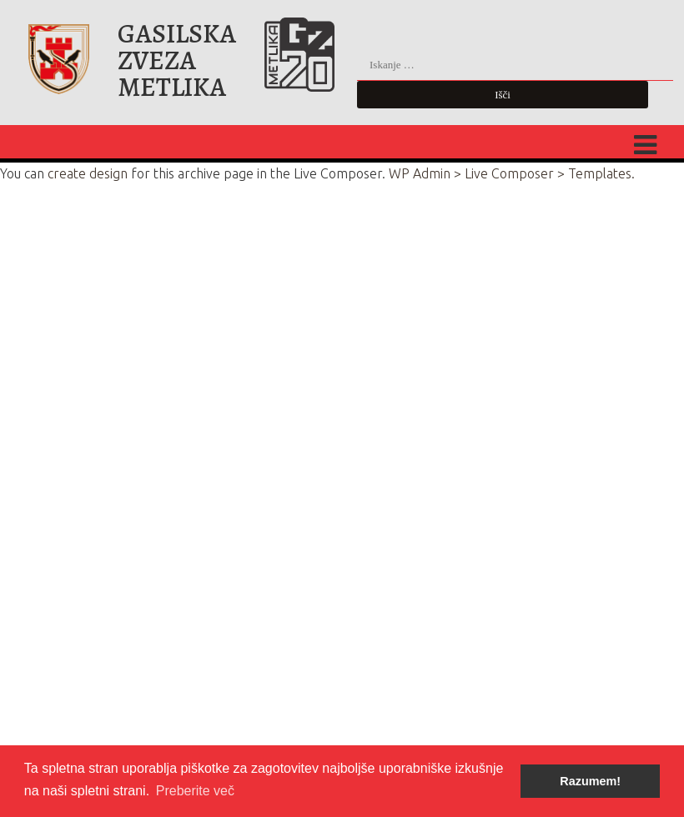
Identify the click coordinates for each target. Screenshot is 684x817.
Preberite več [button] (195, 791)
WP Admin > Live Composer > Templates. (512, 173)
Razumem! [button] (590, 781)
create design (88, 173)
